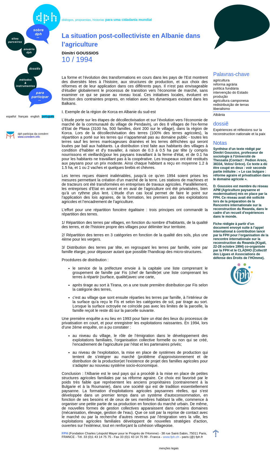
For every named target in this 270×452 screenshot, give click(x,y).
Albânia (219, 115)
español (11, 116)
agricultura (221, 80)
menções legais (169, 448)
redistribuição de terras (231, 105)
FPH (65, 433)
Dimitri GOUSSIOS (80, 53)
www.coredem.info (29, 136)
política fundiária (226, 88)
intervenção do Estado (230, 92)
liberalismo (221, 109)
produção (220, 96)
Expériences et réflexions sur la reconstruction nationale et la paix (239, 132)
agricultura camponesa (231, 101)
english (35, 116)
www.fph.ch (171, 436)
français (23, 116)
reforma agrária (225, 84)
